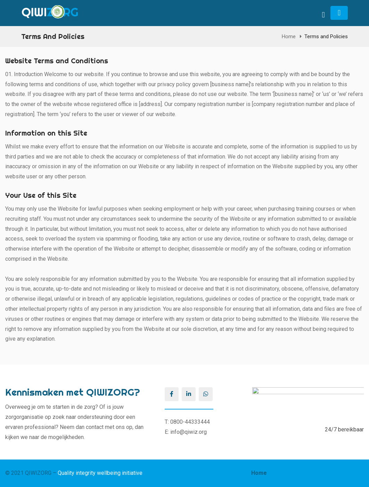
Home (289, 36)
